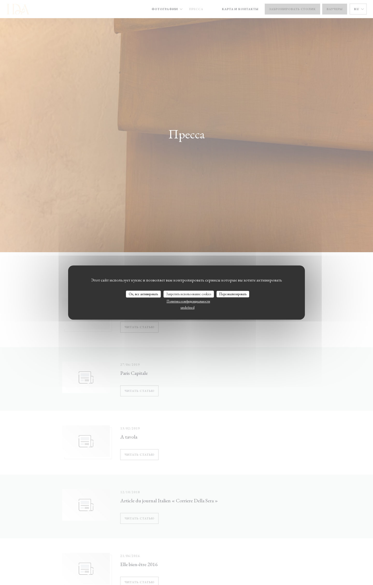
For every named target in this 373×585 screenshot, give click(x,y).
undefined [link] (188, 307)
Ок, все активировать (143, 294)
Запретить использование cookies (188, 294)
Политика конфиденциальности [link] (188, 301)
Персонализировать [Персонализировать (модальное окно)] (233, 294)
